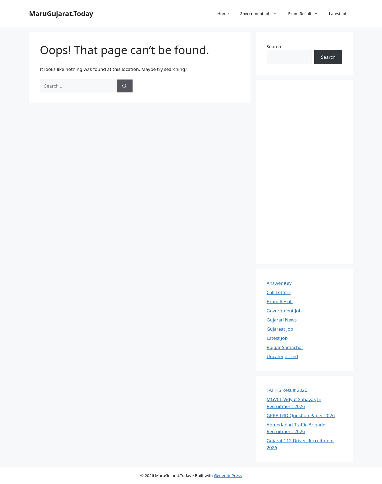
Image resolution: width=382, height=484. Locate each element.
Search (274, 46)
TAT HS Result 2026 (287, 390)
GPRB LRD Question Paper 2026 (301, 415)
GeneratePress (228, 475)
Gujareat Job (280, 329)
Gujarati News (282, 320)
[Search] (125, 85)
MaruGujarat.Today (61, 13)
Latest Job (338, 13)
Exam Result (305, 13)
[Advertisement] (304, 172)
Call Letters (279, 292)
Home (223, 13)
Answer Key (279, 283)
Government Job (261, 13)
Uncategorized (282, 356)
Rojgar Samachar (285, 347)
